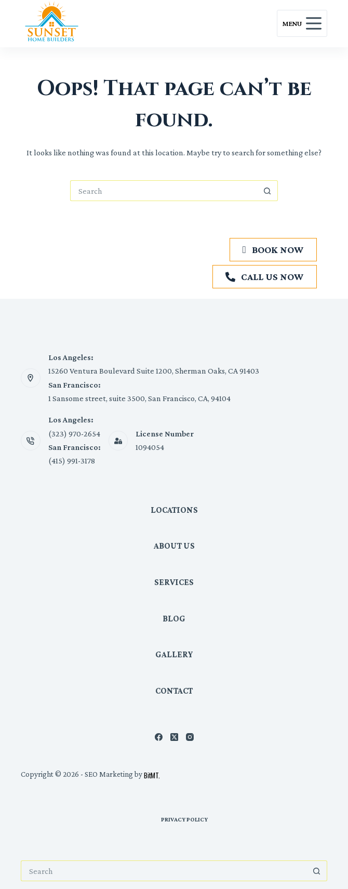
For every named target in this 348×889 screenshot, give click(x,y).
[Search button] (267, 190)
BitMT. (151, 775)
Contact (174, 691)
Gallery (174, 654)
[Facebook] (159, 737)
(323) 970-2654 (74, 433)
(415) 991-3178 (71, 460)
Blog (174, 618)
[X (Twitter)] (174, 737)
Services (174, 582)
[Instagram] (190, 737)
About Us (174, 546)
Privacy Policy (184, 819)
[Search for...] (163, 190)
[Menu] (302, 23)
